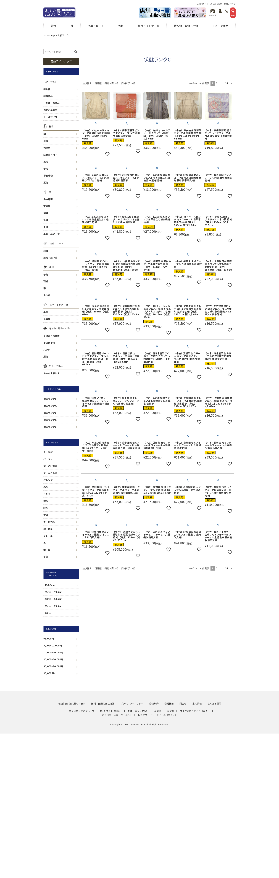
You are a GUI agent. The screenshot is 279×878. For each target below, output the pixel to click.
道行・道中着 (50, 257)
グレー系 (48, 535)
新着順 (98, 83)
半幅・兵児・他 (51, 234)
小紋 (45, 141)
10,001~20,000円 (53, 652)
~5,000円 (48, 638)
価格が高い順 (111, 83)
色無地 (46, 147)
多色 (45, 556)
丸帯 (45, 220)
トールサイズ (50, 117)
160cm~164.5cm (52, 599)
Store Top (49, 35)
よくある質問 (216, 3)
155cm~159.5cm (52, 592)
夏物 (45, 182)
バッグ (46, 349)
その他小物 (49, 342)
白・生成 (48, 452)
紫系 (45, 501)
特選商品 (48, 96)
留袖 (45, 168)
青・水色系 (49, 522)
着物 (45, 274)
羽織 (45, 250)
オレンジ (48, 480)
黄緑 (45, 515)
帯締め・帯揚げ (51, 335)
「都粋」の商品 (51, 103)
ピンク (46, 494)
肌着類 (46, 319)
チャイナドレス (51, 373)
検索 (233, 13)
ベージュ (47, 459)
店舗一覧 (212, 13)
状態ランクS (49, 398)
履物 (45, 356)
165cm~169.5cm (52, 606)
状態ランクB (50, 412)
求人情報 (197, 703)
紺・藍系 (48, 528)
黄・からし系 (50, 473)
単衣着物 (48, 175)
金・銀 (46, 549)
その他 (46, 295)
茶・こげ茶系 (50, 466)
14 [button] (226, 83)
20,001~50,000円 (53, 659)
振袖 (45, 161)
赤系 (45, 487)
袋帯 (45, 213)
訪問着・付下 (50, 154)
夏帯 (45, 227)
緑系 (45, 508)
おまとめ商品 (50, 110)
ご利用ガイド (203, 3)
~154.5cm (49, 585)
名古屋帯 (48, 199)
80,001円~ (49, 673)
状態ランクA (50, 405)
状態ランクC (50, 419)
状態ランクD (50, 426)
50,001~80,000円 (53, 666)
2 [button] (216, 83)
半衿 (45, 312)
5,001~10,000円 (52, 645)
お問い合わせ (230, 3)
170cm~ (47, 613)
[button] (231, 83)
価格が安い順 (128, 83)
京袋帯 (46, 206)
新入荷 (46, 89)
